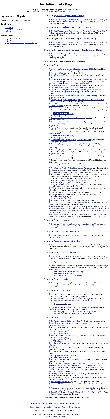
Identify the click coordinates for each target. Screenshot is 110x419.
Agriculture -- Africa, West (14, 30)
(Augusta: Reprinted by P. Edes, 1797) (77, 225)
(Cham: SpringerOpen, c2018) (72, 69)
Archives (58, 411)
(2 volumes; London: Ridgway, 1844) (74, 144)
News (43, 411)
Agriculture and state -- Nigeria (16, 41)
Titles (63, 407)
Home (32, 407)
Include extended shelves (71, 9)
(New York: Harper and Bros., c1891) (67, 373)
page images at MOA (60, 333)
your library (18, 20)
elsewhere (27, 20)
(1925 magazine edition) (67, 384)
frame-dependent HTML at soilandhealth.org (68, 164)
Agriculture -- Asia (61, 279)
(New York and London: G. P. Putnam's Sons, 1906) (78, 368)
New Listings (47, 407)
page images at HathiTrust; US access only (67, 275)
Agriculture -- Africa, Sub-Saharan (67, 231)
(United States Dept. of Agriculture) (73, 75)
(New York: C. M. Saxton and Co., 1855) (77, 188)
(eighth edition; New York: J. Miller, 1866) (79, 208)
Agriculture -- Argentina (63, 262)
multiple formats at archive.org (63, 114)
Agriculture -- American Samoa (65, 252)
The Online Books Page (55, 4)
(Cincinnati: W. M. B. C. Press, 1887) (76, 392)
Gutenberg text (58, 166)
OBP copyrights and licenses (55, 416)
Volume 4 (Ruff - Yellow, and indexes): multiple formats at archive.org (77, 184)
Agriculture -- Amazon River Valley (67, 241)
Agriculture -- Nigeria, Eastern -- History (69, 16)
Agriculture (9, 28)
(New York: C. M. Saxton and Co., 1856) (79, 150)
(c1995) (76, 245)
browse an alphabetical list (45, 11)
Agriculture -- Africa (61, 220)
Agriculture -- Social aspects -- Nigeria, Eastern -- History (75, 38)
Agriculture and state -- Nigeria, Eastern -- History (72, 27)
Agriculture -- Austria (62, 290)
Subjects (70, 407)
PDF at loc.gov (58, 341)
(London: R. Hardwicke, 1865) (76, 156)
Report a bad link (56, 403)
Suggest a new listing (71, 403)
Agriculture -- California (63, 317)
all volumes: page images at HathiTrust (66, 186)
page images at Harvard (61, 337)
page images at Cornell (61, 112)
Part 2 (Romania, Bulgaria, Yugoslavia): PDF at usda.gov (72, 300)
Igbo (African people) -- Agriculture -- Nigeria (21, 43)
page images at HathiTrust (62, 116)
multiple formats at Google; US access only (68, 271)
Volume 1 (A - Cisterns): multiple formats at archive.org (72, 178)
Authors (57, 407)
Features (50, 411)
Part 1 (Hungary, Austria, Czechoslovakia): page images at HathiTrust (77, 298)
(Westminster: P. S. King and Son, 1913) (75, 90)
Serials (77, 407)
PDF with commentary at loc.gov (64, 355)
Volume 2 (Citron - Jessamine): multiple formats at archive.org (74, 180)
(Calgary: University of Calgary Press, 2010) (78, 20)
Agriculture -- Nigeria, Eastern (16, 39)
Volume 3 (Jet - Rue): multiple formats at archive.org (71, 182)
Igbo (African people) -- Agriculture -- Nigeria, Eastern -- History (78, 50)
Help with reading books (39, 403)
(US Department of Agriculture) (69, 85)
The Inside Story (69, 411)
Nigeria (8, 32)
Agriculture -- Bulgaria (62, 304)
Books (37, 411)
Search (38, 407)
